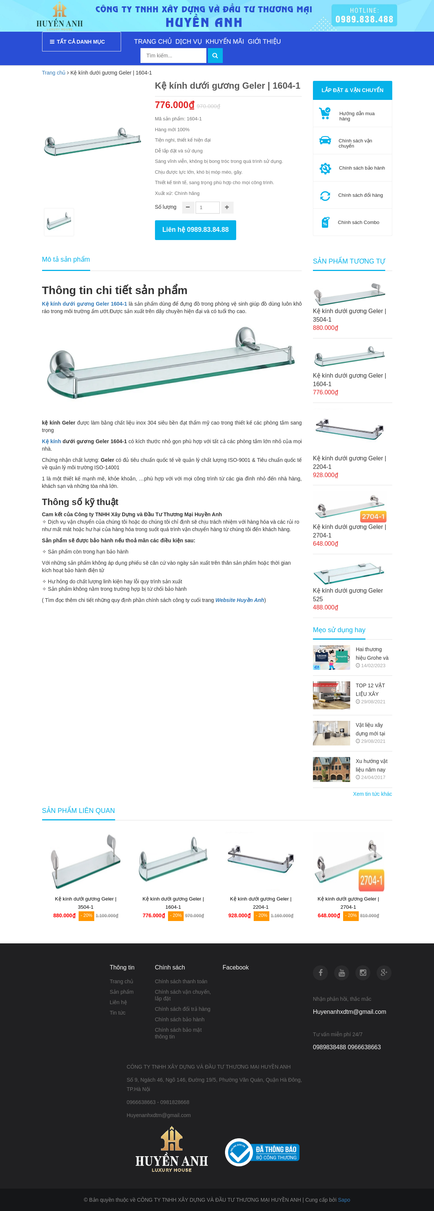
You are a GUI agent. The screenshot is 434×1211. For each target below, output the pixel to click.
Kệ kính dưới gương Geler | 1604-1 (349, 379)
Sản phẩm (121, 992)
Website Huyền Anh (239, 600)
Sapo (344, 1200)
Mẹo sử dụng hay (339, 630)
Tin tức (118, 1013)
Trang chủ (54, 73)
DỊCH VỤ (188, 41)
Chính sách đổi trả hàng (182, 1009)
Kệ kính (51, 441)
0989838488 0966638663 (347, 1047)
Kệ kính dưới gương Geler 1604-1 (84, 304)
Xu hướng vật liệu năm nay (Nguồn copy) (371, 766)
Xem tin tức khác (372, 794)
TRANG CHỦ (153, 41)
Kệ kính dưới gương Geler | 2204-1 (349, 462)
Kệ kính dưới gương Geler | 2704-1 (349, 531)
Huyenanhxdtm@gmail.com (349, 1012)
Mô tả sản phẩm (66, 259)
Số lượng (166, 207)
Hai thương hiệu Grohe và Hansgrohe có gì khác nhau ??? (372, 654)
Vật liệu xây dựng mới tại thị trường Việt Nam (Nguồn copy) (372, 730)
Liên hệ (118, 1002)
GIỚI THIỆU (264, 41)
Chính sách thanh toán (181, 981)
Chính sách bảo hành (180, 1019)
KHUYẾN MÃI (225, 41)
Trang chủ (121, 981)
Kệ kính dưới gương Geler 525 (348, 594)
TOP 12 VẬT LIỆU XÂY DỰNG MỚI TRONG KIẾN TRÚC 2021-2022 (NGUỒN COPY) (373, 690)
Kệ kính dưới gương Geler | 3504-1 (349, 315)
